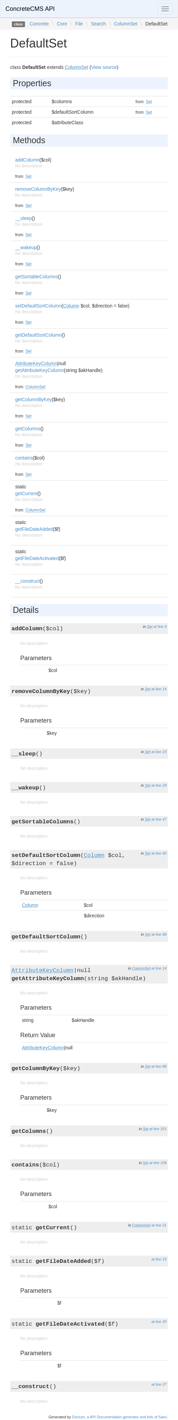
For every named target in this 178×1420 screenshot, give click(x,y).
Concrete (39, 23)
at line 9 (160, 626)
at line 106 (158, 1163)
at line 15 (159, 1259)
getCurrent (26, 493)
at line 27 (159, 1384)
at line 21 (159, 1225)
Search (98, 23)
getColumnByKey (33, 399)
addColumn (27, 160)
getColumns (28, 428)
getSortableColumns (36, 276)
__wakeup (26, 247)
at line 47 (159, 819)
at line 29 (159, 785)
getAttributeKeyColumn (39, 370)
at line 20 (159, 1322)
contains (24, 458)
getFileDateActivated (37, 558)
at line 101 (158, 1129)
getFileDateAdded (34, 529)
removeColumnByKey (38, 189)
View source (104, 67)
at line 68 (159, 934)
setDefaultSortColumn (38, 306)
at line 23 (159, 752)
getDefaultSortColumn (38, 335)
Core (62, 23)
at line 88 (159, 1066)
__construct (27, 581)
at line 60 (159, 853)
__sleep (23, 218)
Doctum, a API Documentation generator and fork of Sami (119, 1417)
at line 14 (159, 689)
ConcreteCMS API (30, 8)
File (79, 23)
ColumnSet (125, 23)
